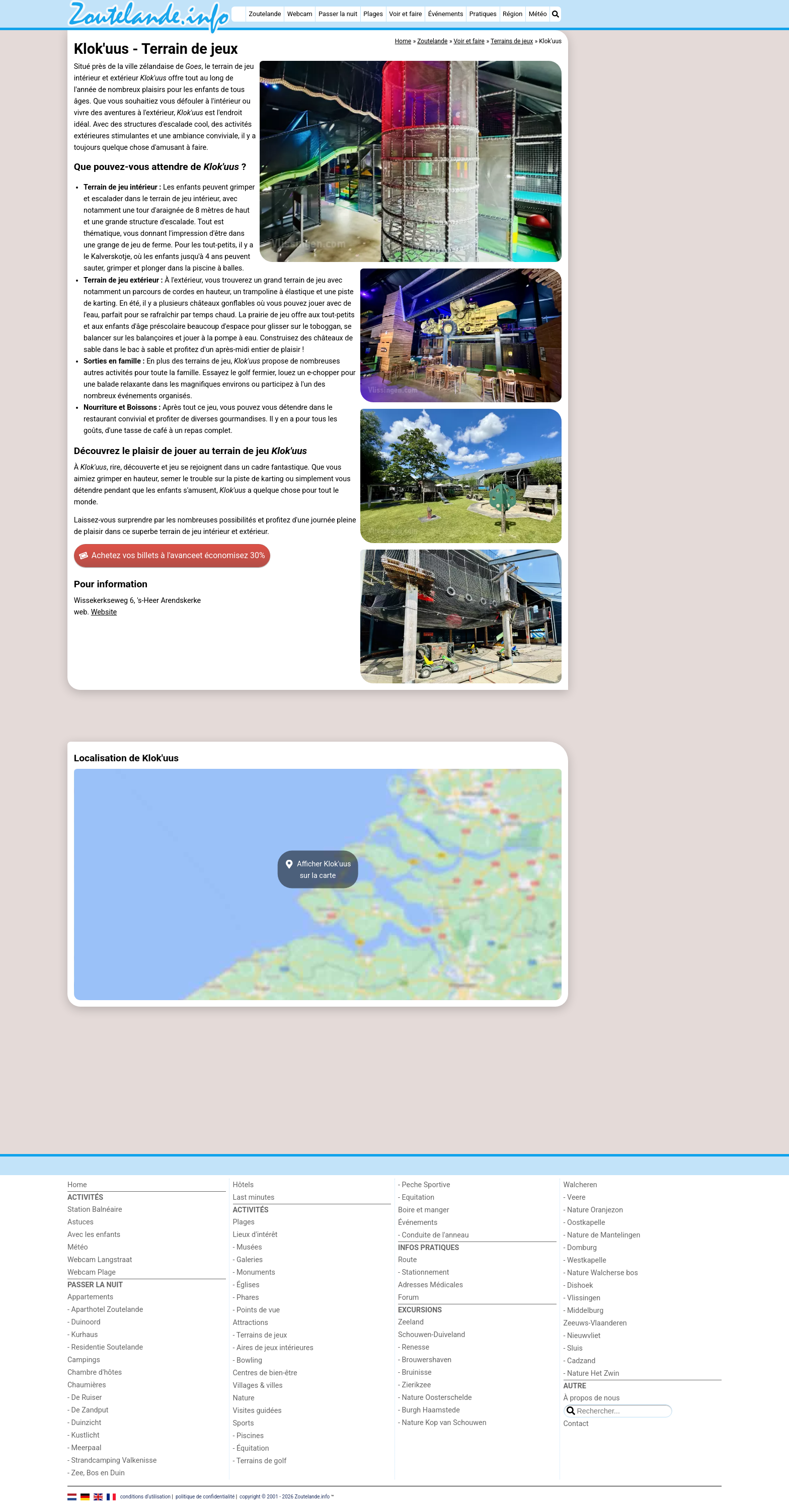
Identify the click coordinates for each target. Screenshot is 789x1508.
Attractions (250, 1322)
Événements (445, 14)
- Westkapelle (585, 1260)
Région (512, 14)
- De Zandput (87, 1410)
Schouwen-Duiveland (431, 1334)
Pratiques (483, 14)
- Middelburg (584, 1310)
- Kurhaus (82, 1334)
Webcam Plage (91, 1272)
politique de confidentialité (205, 1496)
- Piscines (248, 1436)
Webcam (299, 14)
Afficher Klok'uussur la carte (318, 869)
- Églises (246, 1285)
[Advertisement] (646, 261)
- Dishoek (578, 1285)
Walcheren (580, 1185)
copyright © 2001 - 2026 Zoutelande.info (285, 1496)
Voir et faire (405, 14)
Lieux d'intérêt (255, 1234)
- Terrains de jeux (260, 1335)
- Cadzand (580, 1361)
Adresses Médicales (430, 1285)
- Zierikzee (414, 1385)
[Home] (238, 14)
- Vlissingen (582, 1298)
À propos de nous (592, 1398)
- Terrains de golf (260, 1461)
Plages (373, 14)
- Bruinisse (415, 1372)
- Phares (246, 1297)
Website (104, 612)
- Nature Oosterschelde (435, 1397)
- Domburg (580, 1248)
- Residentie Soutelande (105, 1347)
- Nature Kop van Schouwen (442, 1422)
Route (407, 1260)
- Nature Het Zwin (591, 1373)
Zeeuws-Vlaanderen (595, 1323)
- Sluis (573, 1348)
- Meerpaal (84, 1448)
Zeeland (411, 1322)
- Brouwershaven (424, 1360)
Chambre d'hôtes (94, 1372)
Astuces (80, 1222)
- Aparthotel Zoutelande (105, 1309)
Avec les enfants (93, 1234)
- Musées (247, 1247)
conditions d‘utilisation (145, 1496)
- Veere (575, 1197)
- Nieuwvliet (582, 1336)
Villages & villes (258, 1385)
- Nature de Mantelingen (602, 1235)
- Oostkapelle (584, 1222)
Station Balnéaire (94, 1209)
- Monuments (254, 1272)
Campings (83, 1360)
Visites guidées (257, 1410)
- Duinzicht (84, 1422)
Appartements (90, 1297)
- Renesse (413, 1347)
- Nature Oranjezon (593, 1210)
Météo (538, 14)
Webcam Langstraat (99, 1260)
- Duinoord (84, 1322)
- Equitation (416, 1197)
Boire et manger (423, 1210)
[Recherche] (555, 14)
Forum (408, 1297)
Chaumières (86, 1385)
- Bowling (248, 1360)
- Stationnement (423, 1272)
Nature (244, 1398)
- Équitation (251, 1448)
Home (77, 1185)
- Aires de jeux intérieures (273, 1348)
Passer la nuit (338, 14)
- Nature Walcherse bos (601, 1273)
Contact (576, 1424)
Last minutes (254, 1197)
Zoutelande (265, 14)
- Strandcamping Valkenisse (111, 1460)
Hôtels (243, 1185)
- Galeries (248, 1260)
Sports (243, 1423)
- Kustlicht (83, 1435)
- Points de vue (256, 1310)
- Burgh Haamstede (429, 1410)
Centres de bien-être (265, 1373)
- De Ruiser (84, 1397)
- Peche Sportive (424, 1185)
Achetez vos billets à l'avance (172, 555)
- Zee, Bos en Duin (96, 1473)
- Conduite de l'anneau (433, 1235)
